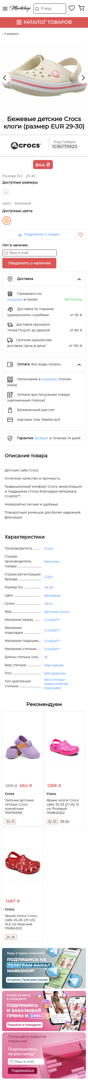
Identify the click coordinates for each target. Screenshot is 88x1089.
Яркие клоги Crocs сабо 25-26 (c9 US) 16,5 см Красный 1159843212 (21, 922)
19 (45, 657)
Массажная (53, 665)
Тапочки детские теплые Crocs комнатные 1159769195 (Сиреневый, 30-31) (21, 808)
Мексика (51, 561)
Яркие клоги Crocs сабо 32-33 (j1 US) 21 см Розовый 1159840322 (63, 806)
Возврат (42, 438)
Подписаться (22, 1071)
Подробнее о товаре (38, 234)
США (48, 577)
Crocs (49, 548)
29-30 (48, 587)
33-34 (64, 821)
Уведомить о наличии (29, 263)
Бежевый (7, 221)
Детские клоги (57, 612)
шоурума (15, 299)
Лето (48, 604)
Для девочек (55, 673)
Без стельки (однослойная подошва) (56, 684)
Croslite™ (52, 620)
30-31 (10, 821)
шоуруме (50, 379)
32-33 (52, 821)
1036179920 (64, 146)
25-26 (10, 937)
